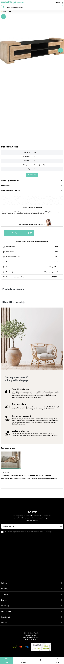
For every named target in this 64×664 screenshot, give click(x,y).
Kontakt (59, 2)
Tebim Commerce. (31, 639)
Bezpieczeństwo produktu (10, 191)
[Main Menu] (6, 659)
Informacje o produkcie (10, 180)
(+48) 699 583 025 (39, 224)
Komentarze (5, 185)
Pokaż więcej (32, 175)
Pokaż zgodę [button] (49, 532)
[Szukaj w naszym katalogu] (32, 7)
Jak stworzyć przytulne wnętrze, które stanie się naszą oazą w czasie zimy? (26, 475)
